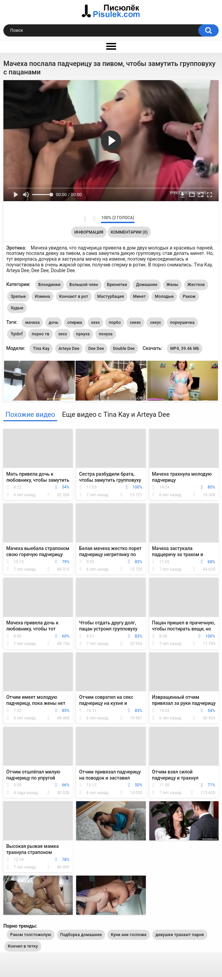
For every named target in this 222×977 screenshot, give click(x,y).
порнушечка (182, 322)
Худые (16, 308)
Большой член (83, 284)
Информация (89, 232)
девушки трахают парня (180, 934)
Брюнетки (117, 284)
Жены (172, 284)
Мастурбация (110, 296)
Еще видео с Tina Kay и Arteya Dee (116, 414)
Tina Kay (41, 348)
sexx (62, 334)
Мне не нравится (93, 219)
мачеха (32, 322)
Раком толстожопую (30, 934)
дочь (54, 322)
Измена (42, 296)
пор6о (115, 322)
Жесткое (196, 284)
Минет (139, 296)
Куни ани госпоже (129, 934)
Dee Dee (96, 348)
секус (155, 322)
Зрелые (18, 296)
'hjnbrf (16, 334)
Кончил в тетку (23, 946)
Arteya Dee (69, 348)
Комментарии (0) (129, 232)
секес (135, 322)
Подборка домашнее (81, 934)
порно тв (40, 334)
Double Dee (124, 348)
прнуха (83, 334)
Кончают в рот (73, 296)
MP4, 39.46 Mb (184, 348)
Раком (189, 296)
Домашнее (146, 284)
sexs (95, 322)
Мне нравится (85, 219)
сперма (74, 322)
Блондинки (50, 284)
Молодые (164, 296)
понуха (106, 334)
